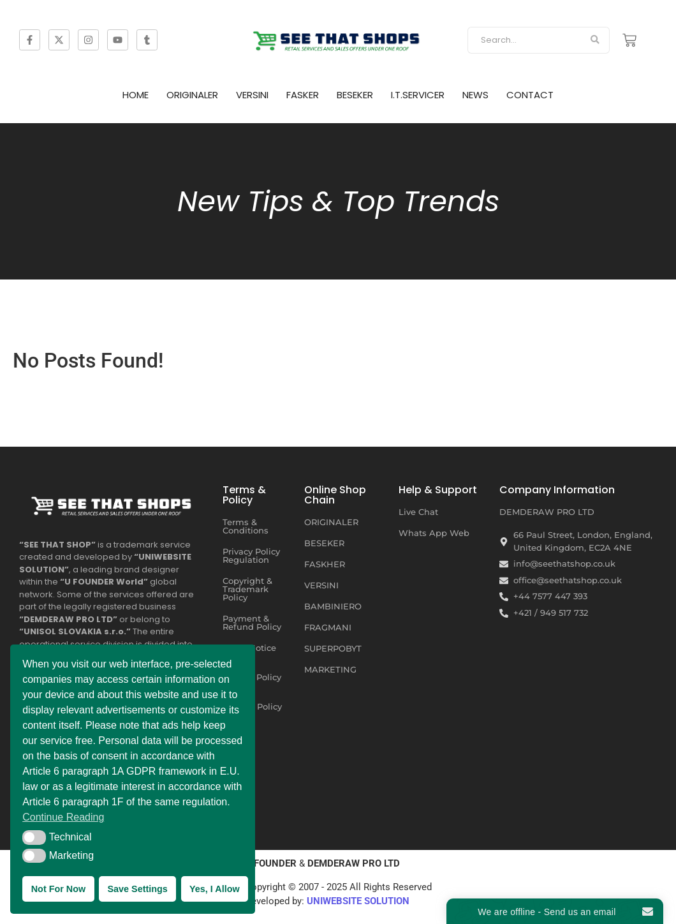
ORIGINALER (192, 94)
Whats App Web (434, 533)
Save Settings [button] (137, 889)
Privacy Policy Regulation (251, 555)
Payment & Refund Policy (252, 622)
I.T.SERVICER (418, 94)
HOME (135, 94)
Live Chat (418, 512)
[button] (34, 837)
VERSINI (252, 94)
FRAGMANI (327, 627)
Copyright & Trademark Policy (247, 589)
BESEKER (355, 94)
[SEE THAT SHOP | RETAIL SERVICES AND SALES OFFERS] (338, 38)
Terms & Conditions (245, 526)
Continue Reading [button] (63, 817)
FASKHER (324, 564)
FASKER (302, 94)
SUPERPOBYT (333, 648)
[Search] (523, 40)
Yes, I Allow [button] (214, 889)
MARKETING (330, 669)
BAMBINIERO (333, 606)
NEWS (475, 94)
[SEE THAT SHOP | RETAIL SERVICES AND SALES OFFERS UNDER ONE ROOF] (113, 503)
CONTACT (530, 94)
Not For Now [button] (58, 889)
